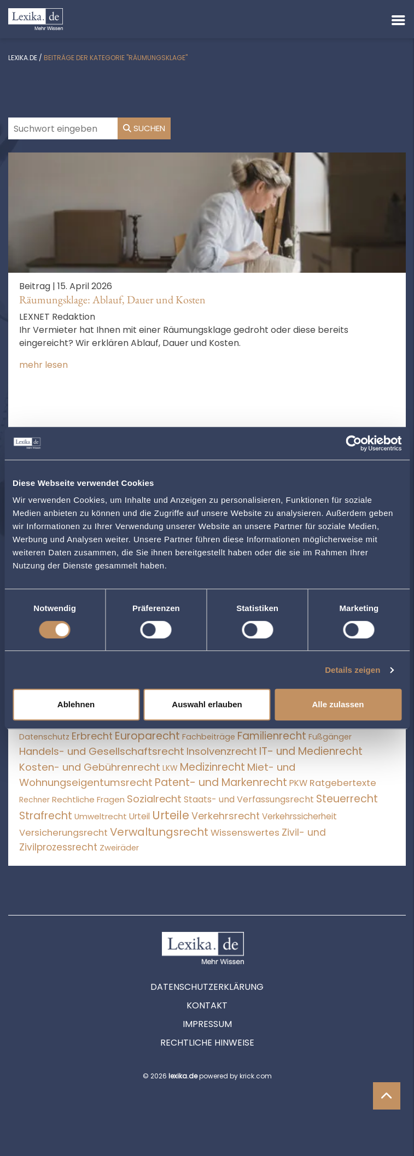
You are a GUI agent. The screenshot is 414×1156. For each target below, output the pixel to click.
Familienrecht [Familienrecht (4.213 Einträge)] (271, 736)
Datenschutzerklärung (207, 987)
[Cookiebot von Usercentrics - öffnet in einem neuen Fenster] (353, 443)
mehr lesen (43, 365)
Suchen (144, 128)
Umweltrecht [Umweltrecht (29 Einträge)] (100, 816)
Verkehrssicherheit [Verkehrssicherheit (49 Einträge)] (299, 816)
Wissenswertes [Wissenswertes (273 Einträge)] (245, 832)
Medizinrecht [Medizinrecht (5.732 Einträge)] (212, 767)
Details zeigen (352, 669)
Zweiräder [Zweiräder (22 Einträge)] (119, 847)
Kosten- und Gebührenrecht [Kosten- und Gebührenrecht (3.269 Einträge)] (89, 767)
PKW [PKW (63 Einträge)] (298, 783)
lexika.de (22, 57)
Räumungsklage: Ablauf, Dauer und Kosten (112, 299)
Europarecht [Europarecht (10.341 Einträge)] (147, 736)
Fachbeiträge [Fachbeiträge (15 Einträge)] (208, 736)
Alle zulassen (338, 704)
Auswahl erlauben (207, 704)
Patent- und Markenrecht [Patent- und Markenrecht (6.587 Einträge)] (221, 782)
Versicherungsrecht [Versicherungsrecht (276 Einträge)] (63, 832)
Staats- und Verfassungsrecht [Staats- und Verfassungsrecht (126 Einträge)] (249, 799)
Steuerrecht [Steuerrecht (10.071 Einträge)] (347, 798)
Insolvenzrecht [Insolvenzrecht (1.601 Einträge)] (221, 751)
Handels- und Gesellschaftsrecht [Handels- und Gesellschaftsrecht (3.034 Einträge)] (101, 751)
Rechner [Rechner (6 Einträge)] (34, 800)
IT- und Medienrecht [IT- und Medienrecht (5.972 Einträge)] (311, 751)
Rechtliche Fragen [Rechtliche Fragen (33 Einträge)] (88, 799)
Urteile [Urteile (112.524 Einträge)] (170, 815)
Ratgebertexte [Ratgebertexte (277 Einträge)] (343, 783)
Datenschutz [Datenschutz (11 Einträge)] (44, 736)
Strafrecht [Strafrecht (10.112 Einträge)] (45, 815)
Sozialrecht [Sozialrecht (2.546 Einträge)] (154, 799)
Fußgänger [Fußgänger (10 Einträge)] (330, 736)
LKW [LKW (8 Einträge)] (170, 767)
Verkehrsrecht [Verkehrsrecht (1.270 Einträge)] (225, 816)
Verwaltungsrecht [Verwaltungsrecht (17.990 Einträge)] (159, 832)
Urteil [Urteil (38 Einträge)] (139, 816)
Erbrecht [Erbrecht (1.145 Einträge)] (92, 736)
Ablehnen (76, 704)
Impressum (207, 1024)
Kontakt (207, 1005)
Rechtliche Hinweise (207, 1042)
